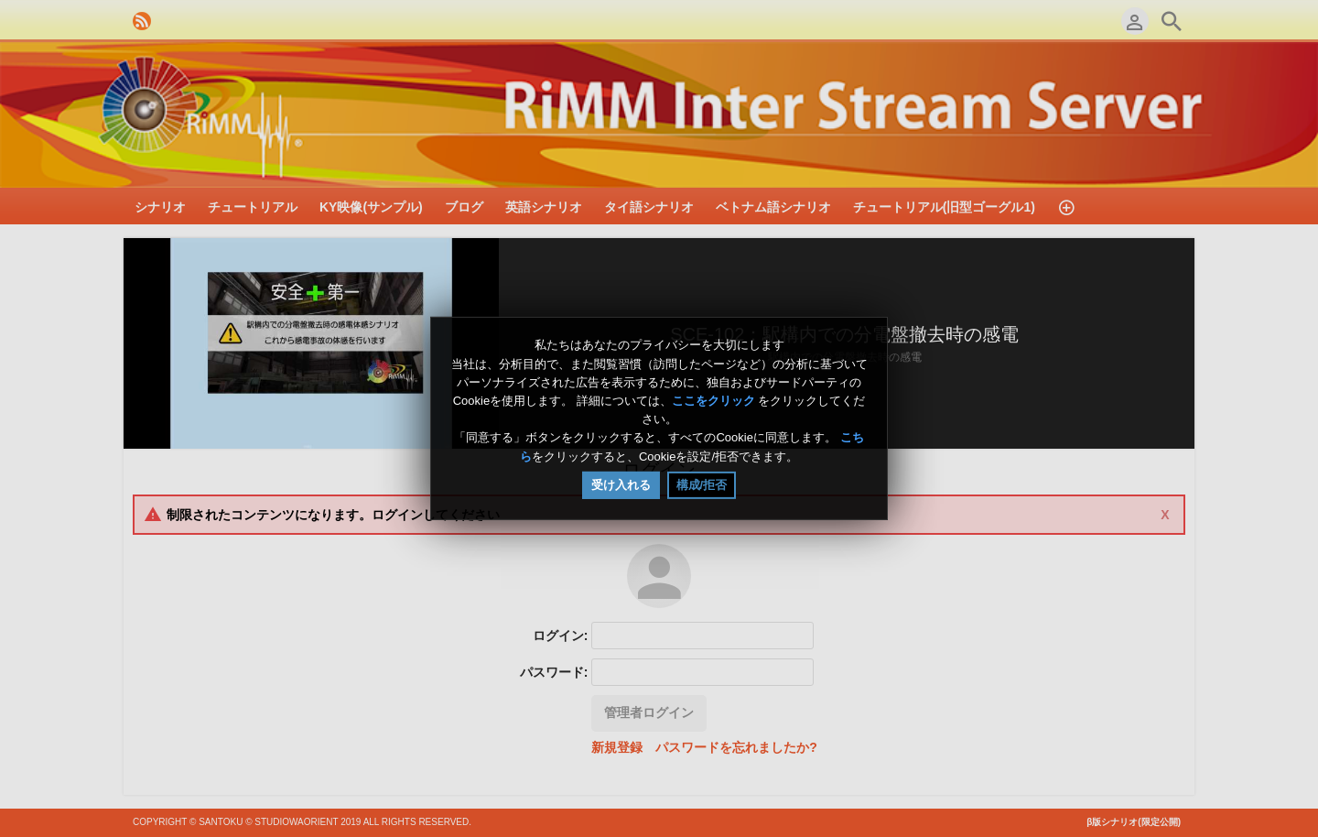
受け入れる (621, 485)
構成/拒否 (702, 485)
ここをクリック (713, 401)
